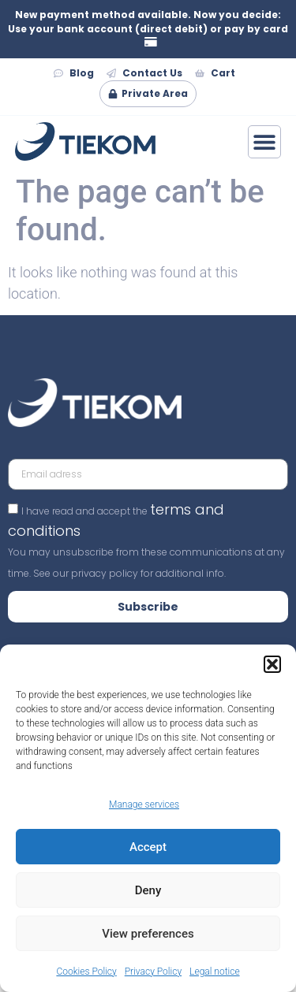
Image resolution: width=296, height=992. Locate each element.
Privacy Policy (153, 971)
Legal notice (214, 971)
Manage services (144, 804)
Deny (148, 890)
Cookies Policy (86, 971)
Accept (148, 847)
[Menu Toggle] (264, 141)
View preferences (147, 934)
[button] (272, 664)
